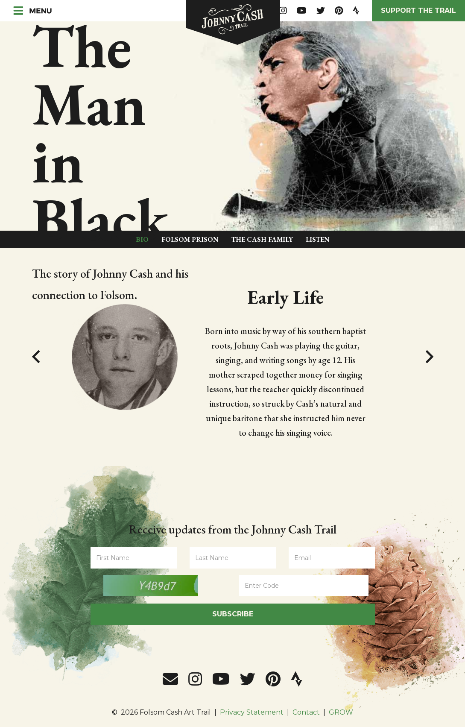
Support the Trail (418, 10)
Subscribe (232, 614)
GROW (341, 712)
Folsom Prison (190, 239)
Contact (306, 712)
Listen (318, 239)
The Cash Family (262, 239)
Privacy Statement (252, 712)
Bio (142, 239)
